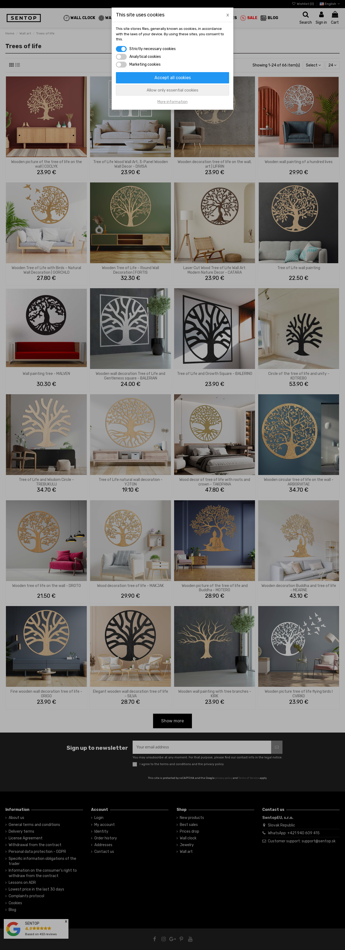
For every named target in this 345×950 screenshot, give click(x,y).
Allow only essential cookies (172, 90)
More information (172, 102)
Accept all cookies (172, 77)
